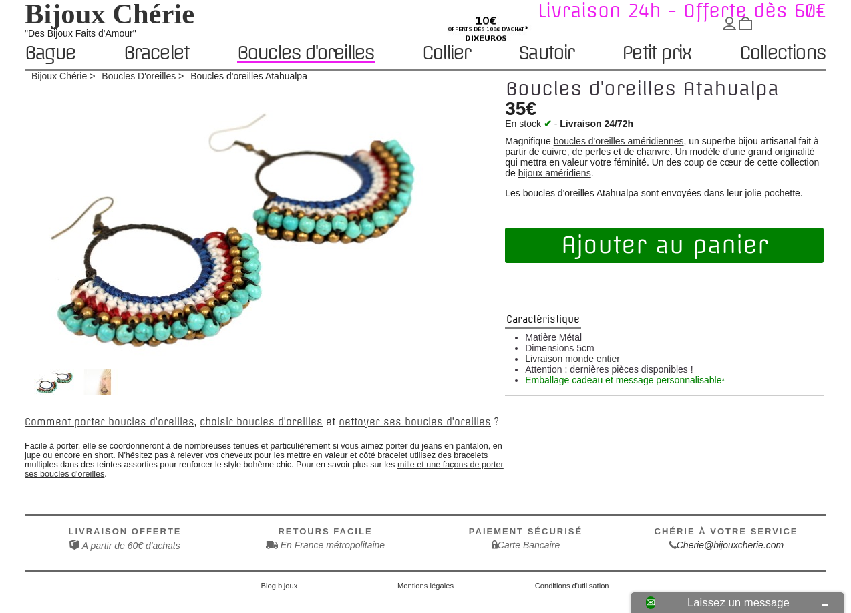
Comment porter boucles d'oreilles (109, 422)
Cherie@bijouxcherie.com (730, 545)
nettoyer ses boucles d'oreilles (415, 422)
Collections (782, 54)
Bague (50, 54)
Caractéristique (543, 319)
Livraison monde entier (572, 358)
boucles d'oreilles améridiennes (619, 141)
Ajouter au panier (664, 245)
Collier (446, 54)
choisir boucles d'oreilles (261, 422)
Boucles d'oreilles (305, 53)
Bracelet (156, 54)
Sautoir (545, 54)
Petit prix (656, 54)
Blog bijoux (279, 586)
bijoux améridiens (554, 173)
